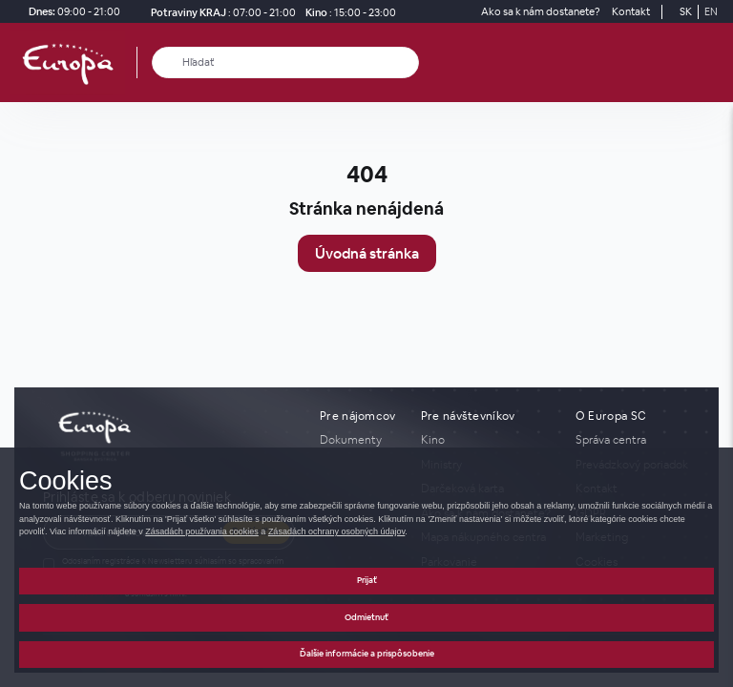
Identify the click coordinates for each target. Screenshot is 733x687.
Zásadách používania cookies (202, 531)
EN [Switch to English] (711, 11)
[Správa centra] (633, 439)
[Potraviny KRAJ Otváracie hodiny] (219, 12)
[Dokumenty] (359, 439)
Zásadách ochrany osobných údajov (336, 531)
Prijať (367, 580)
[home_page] (73, 62)
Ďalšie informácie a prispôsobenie (367, 653)
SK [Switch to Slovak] (686, 11)
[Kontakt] (631, 12)
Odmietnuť (366, 617)
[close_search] (408, 62)
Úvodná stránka (367, 253)
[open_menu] (712, 62)
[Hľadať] (167, 62)
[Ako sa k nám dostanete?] (540, 12)
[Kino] (348, 12)
